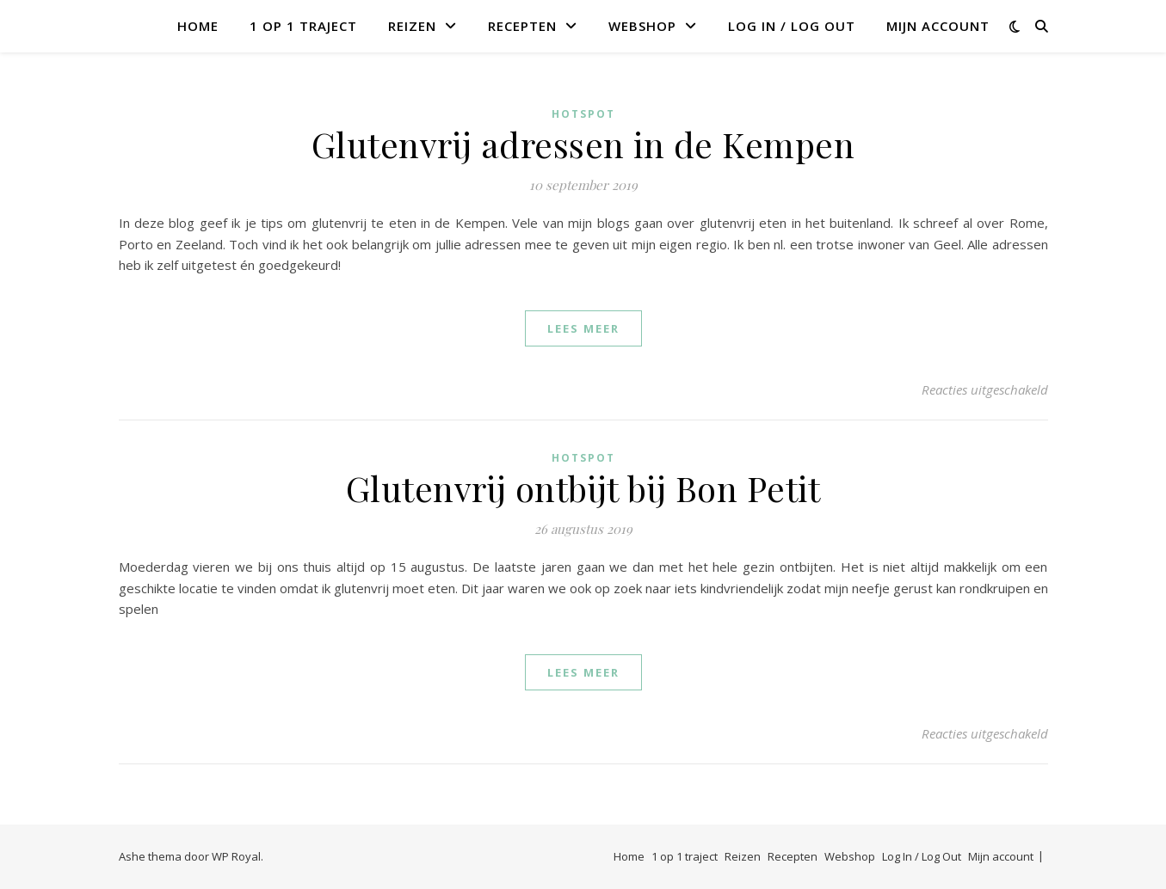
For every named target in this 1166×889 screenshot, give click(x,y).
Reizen (412, 25)
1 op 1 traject (303, 25)
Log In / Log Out (791, 25)
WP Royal (236, 856)
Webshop (642, 25)
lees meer (583, 328)
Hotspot (583, 114)
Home (198, 25)
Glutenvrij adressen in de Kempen (583, 144)
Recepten (522, 25)
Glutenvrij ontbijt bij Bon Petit (583, 488)
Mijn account (938, 25)
